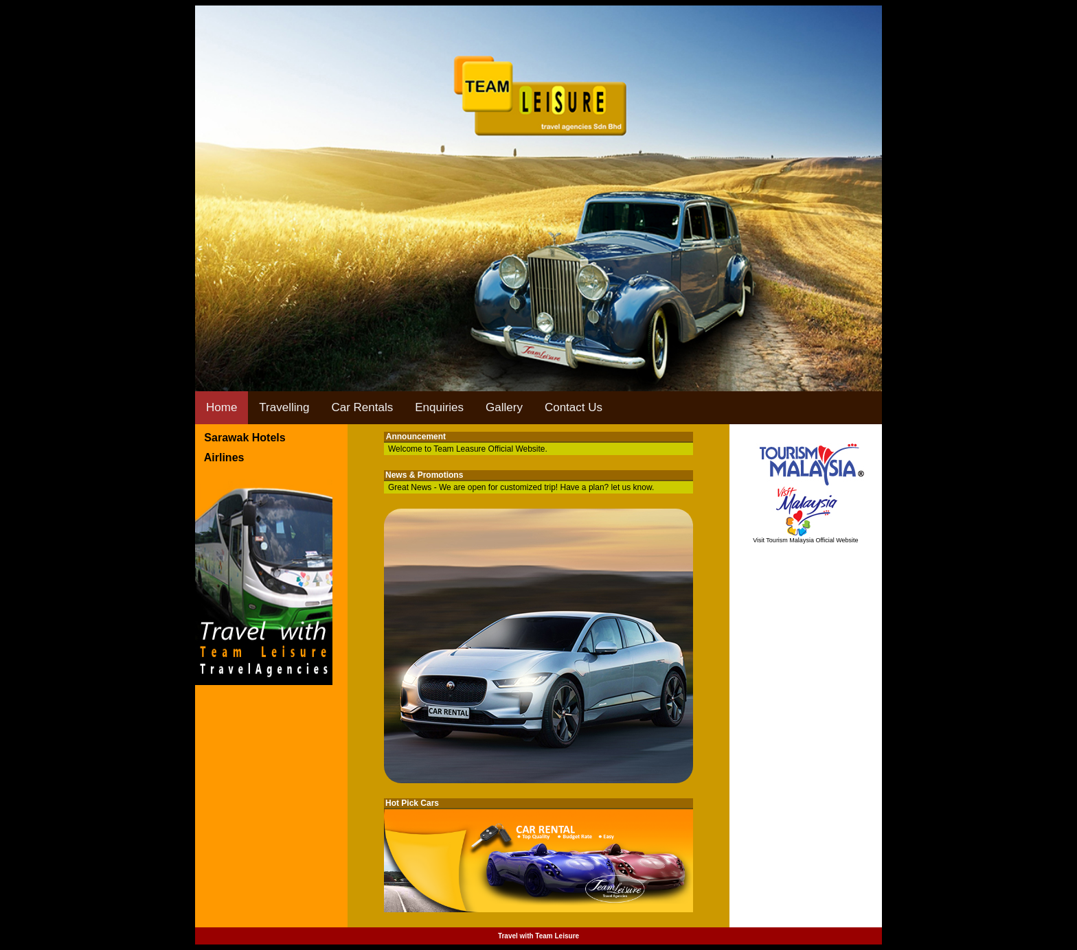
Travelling (284, 407)
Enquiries (439, 407)
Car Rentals (362, 407)
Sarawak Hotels (240, 437)
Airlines (219, 457)
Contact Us (573, 407)
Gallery (504, 407)
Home (221, 407)
